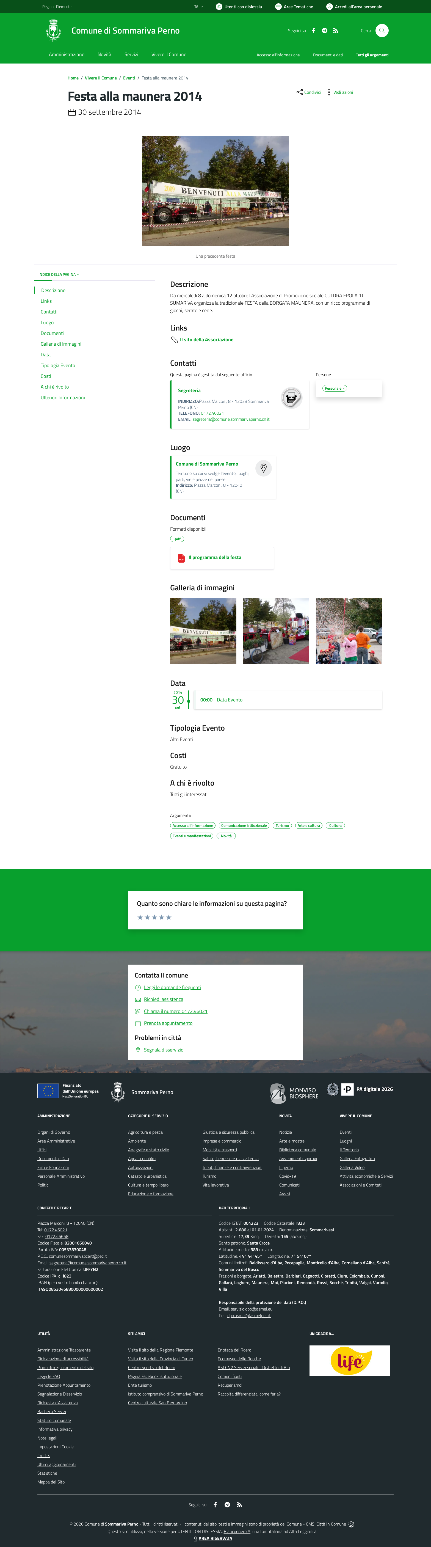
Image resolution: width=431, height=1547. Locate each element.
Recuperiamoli (230, 1385)
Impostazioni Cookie (55, 1446)
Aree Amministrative (56, 1141)
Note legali (47, 1438)
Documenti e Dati (53, 1158)
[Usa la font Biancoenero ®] (239, 6)
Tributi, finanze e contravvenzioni (232, 1167)
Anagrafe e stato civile (148, 1149)
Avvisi (284, 1193)
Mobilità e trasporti (220, 1149)
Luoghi (346, 1141)
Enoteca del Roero (234, 1350)
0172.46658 (56, 1236)
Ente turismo (140, 1385)
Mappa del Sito (51, 1482)
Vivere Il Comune (101, 78)
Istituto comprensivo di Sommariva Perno (165, 1394)
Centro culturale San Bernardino (157, 1402)
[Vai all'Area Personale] (354, 6)
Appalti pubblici (142, 1158)
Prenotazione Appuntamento (63, 1385)
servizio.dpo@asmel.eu (251, 1309)
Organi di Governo (53, 1132)
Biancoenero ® (237, 1531)
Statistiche (47, 1473)
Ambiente (137, 1141)
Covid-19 (287, 1176)
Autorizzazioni (140, 1167)
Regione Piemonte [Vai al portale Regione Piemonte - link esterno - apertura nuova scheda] (56, 6)
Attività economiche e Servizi (366, 1176)
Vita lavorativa (216, 1185)
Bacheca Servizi (51, 1411)
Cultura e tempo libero (148, 1185)
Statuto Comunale (54, 1420)
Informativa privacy (55, 1429)
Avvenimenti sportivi (298, 1158)
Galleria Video (352, 1167)
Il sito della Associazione (206, 339)
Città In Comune (331, 1524)
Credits (43, 1455)
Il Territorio (349, 1149)
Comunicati (289, 1185)
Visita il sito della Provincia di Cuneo (160, 1358)
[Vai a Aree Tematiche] (294, 6)
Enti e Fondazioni (53, 1167)
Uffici (41, 1149)
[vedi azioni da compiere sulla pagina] (339, 92)
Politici (43, 1185)
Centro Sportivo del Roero (151, 1367)
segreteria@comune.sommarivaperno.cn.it (231, 419)
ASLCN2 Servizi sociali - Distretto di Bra (254, 1367)
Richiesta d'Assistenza (57, 1402)
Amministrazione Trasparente (64, 1350)
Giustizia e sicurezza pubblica (229, 1132)
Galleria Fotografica (357, 1158)
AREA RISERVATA (212, 1538)
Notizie (285, 1132)
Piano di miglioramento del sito (65, 1367)
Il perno (286, 1167)
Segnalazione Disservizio (59, 1394)
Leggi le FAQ (48, 1376)
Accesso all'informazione (278, 55)
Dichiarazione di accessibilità (63, 1358)
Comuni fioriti (230, 1376)
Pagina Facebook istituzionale (155, 1376)
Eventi (129, 78)
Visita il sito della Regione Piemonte (160, 1350)
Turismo (209, 1176)
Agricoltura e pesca (145, 1132)
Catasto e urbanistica (147, 1176)
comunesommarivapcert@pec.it (78, 1256)
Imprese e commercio (222, 1141)
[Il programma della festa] (181, 558)
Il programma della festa (215, 557)
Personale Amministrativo (61, 1176)
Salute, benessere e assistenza (231, 1158)
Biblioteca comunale (297, 1149)
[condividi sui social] (308, 92)
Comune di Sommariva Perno (207, 463)
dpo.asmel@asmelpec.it (249, 1315)
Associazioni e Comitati (361, 1185)
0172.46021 (212, 413)
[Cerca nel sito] (382, 30)
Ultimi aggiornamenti (56, 1464)
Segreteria (189, 390)
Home (73, 78)
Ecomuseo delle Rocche (239, 1358)
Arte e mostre (292, 1141)
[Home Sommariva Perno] (111, 30)
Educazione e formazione (150, 1193)
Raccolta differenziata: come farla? (249, 1394)
